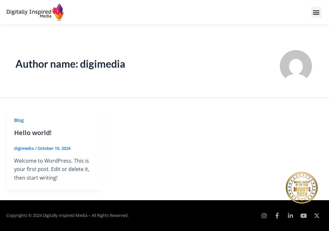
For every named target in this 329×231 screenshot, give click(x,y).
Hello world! (33, 132)
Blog (19, 120)
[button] (316, 12)
